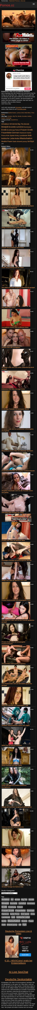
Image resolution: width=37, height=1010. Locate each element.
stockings (8, 118)
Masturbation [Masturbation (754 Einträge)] (26, 138)
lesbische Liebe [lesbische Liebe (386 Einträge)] (8, 138)
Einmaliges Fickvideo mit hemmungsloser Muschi (16, 560)
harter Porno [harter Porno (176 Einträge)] (14, 914)
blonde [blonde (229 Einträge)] (26, 124)
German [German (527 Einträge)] (15, 133)
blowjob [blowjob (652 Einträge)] (4, 127)
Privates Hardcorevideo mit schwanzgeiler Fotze (16, 600)
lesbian (29, 116)
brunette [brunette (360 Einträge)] (12, 127)
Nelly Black (27, 112)
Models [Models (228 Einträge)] (4, 141)
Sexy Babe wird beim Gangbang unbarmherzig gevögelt (18, 287)
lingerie (3, 118)
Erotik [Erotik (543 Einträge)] (4, 130)
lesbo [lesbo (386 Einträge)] (17, 138)
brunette (24, 116)
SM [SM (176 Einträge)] (28, 141)
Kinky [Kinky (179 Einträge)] (17, 135)
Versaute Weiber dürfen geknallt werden (13, 186)
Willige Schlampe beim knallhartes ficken (14, 227)
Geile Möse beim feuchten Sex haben (13, 512)
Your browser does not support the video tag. (18, 20)
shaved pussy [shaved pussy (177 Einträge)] (22, 141)
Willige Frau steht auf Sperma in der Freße (14, 580)
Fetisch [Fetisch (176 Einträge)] (17, 130)
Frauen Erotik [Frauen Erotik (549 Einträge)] (26, 130)
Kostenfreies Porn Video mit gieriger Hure (14, 166)
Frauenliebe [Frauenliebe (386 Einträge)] (6, 133)
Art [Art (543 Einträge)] (10, 124)
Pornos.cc (7, 5)
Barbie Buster (12, 112)
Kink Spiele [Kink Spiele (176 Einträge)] (10, 135)
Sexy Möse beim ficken (8, 307)
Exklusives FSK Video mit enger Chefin (13, 389)
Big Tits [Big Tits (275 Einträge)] (21, 124)
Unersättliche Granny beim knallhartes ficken (15, 327)
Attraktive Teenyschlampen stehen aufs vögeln (16, 725)
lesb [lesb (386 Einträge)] (30, 135)
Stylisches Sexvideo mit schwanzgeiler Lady (15, 705)
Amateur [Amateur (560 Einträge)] (5, 124)
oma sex (23, 1)
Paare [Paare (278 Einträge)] (9, 141)
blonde (19, 116)
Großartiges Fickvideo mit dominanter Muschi (15, 409)
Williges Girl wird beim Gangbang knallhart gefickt (17, 807)
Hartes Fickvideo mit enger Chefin (12, 765)
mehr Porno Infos (6, 104)
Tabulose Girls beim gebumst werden (13, 827)
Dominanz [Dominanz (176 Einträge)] (27, 127)
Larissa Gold (20, 112)
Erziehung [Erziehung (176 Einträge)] (10, 130)
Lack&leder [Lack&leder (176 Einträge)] (23, 135)
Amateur (10, 116)
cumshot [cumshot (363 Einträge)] (19, 127)
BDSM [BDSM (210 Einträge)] (14, 124)
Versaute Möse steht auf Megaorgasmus (14, 663)
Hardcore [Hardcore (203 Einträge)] (23, 133)
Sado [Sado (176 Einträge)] (14, 141)
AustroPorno (14, 120)
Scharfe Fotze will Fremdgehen (11, 347)
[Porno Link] (18, 37)
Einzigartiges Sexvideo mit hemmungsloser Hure (16, 847)
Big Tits (15, 116)
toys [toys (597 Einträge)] (32, 141)
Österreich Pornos (14, 1)
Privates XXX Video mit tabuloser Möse (13, 540)
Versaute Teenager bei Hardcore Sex (12, 887)
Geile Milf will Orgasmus (9, 867)
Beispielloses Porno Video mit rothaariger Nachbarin (17, 450)
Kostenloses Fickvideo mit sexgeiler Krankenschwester (18, 470)
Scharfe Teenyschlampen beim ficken (13, 247)
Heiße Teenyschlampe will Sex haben (13, 267)
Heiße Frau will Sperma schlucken (12, 745)
